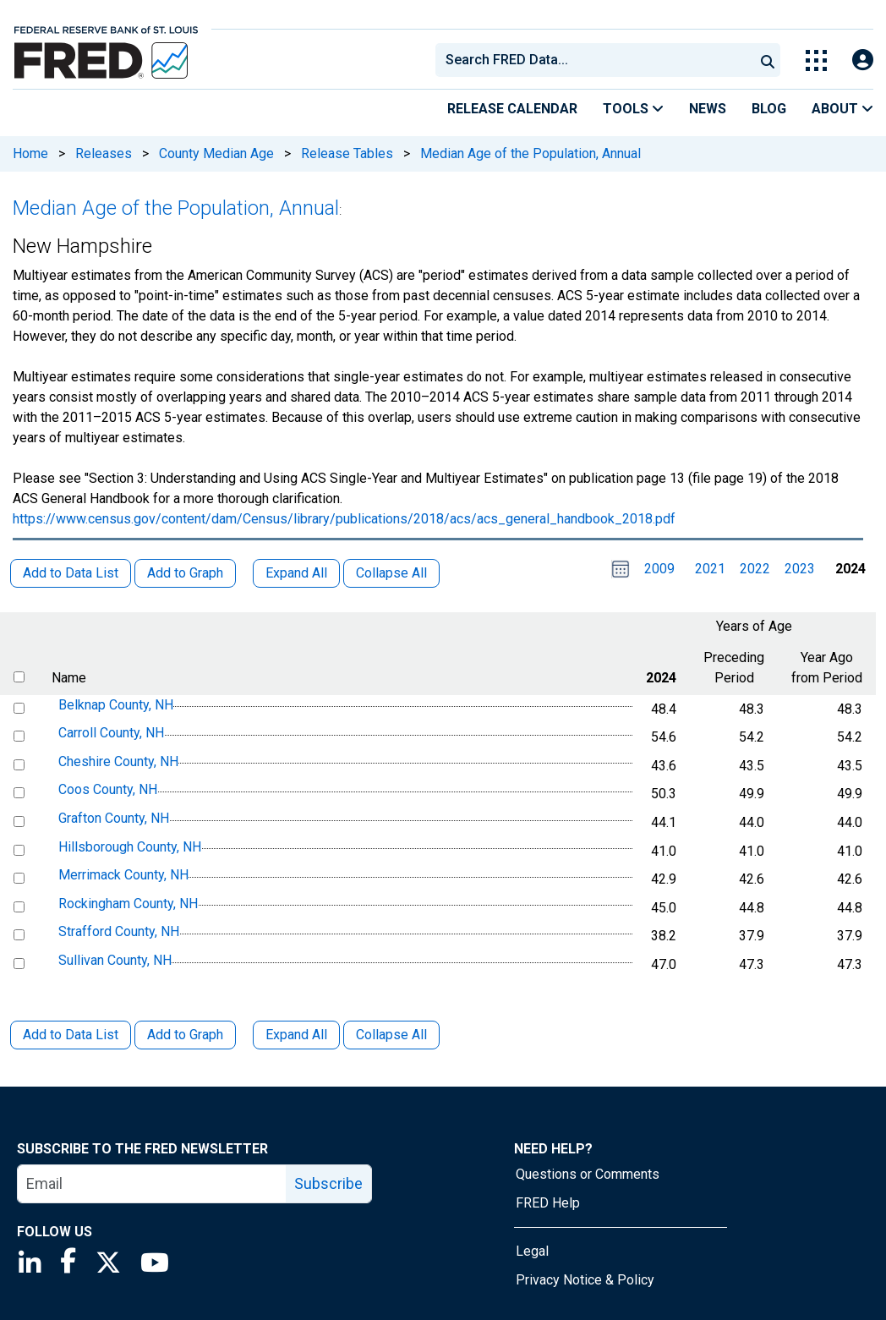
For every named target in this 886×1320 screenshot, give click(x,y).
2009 (659, 569)
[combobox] (593, 60)
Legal (532, 1251)
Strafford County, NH (118, 932)
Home (30, 153)
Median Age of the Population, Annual (530, 153)
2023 (800, 569)
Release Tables (347, 153)
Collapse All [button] (391, 573)
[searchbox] (597, 60)
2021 (710, 569)
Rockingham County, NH (128, 904)
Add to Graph (185, 1035)
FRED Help (548, 1203)
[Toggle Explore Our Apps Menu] (816, 60)
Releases (103, 153)
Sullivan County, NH (115, 960)
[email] (152, 1183)
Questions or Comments (587, 1174)
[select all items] (19, 676)
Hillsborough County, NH (129, 847)
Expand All (296, 1035)
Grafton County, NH (113, 818)
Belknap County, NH (115, 705)
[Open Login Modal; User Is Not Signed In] (862, 60)
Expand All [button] (296, 573)
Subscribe (328, 1183)
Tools (633, 109)
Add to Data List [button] (70, 573)
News (707, 109)
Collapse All (391, 1035)
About (842, 109)
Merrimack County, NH (123, 875)
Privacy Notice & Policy (585, 1280)
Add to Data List (70, 1035)
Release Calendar (512, 109)
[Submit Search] (767, 60)
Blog (769, 109)
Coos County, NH (107, 790)
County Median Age (216, 153)
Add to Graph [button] (185, 573)
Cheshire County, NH (118, 761)
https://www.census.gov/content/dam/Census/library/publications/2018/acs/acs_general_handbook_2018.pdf (344, 519)
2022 (755, 569)
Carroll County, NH (111, 733)
